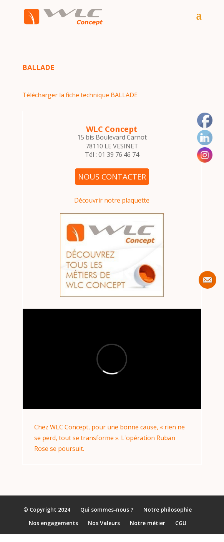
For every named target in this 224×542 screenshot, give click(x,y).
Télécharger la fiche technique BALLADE (80, 95)
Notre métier (147, 523)
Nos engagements (53, 523)
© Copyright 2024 (46, 509)
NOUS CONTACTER (112, 176)
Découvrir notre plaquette (111, 200)
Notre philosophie (167, 509)
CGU (180, 523)
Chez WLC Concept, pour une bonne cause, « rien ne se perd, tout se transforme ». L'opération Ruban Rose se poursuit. (109, 437)
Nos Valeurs (104, 523)
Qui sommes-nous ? (106, 509)
